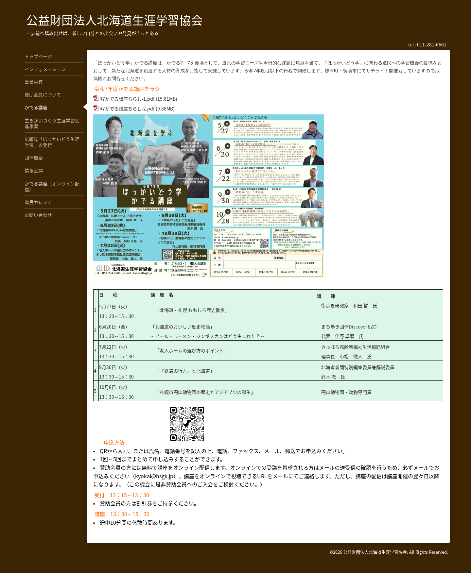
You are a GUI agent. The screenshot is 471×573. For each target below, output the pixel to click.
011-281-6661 (431, 44)
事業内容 (34, 81)
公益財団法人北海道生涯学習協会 (114, 20)
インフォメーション (45, 69)
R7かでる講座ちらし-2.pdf (127, 108)
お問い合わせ (38, 214)
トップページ (38, 56)
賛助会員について (43, 94)
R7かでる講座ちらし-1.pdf (127, 98)
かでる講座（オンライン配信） (52, 186)
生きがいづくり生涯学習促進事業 (52, 123)
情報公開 (34, 170)
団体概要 (34, 157)
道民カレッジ (38, 202)
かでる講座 (36, 107)
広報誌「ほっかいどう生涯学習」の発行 (52, 142)
